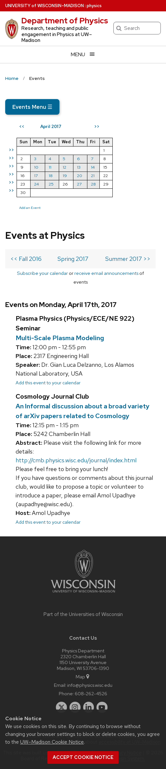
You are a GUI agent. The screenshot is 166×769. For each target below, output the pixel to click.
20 (79, 175)
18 (51, 175)
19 (65, 175)
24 (36, 184)
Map (83, 676)
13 (79, 167)
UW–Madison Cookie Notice (52, 741)
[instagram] (75, 707)
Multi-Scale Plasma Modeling (60, 338)
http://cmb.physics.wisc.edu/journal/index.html (76, 460)
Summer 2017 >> (127, 259)
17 (36, 175)
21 (93, 175)
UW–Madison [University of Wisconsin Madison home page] (44, 5)
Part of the (83, 614)
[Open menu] (83, 54)
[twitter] (61, 707)
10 (36, 167)
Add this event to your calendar (48, 382)
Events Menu (32, 106)
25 (51, 184)
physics (94, 5)
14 (93, 167)
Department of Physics (64, 21)
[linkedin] (88, 707)
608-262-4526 (91, 693)
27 (79, 184)
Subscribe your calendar (42, 273)
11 (50, 167)
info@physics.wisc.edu (89, 685)
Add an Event (30, 207)
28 (93, 184)
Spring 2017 (72, 259)
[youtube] (102, 707)
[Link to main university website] (83, 593)
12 (64, 167)
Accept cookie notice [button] (83, 757)
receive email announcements (106, 273)
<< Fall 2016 (26, 259)
